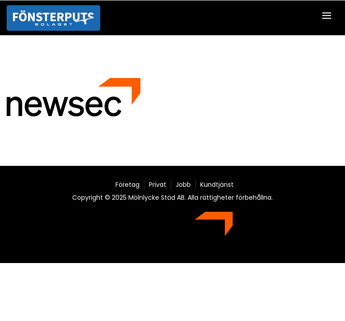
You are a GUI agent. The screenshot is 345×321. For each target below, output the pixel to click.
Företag (127, 184)
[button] (329, 15)
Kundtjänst (217, 184)
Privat (157, 184)
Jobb (183, 184)
